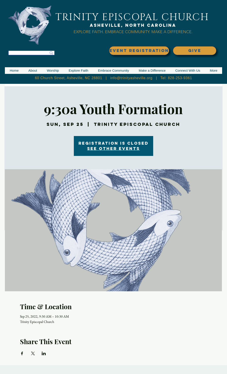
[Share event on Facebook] (22, 353)
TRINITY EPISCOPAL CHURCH (132, 17)
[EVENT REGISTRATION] (139, 50)
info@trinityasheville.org (131, 78)
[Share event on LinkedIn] (44, 353)
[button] (32, 70)
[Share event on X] (33, 353)
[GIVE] (194, 50)
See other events (113, 148)
